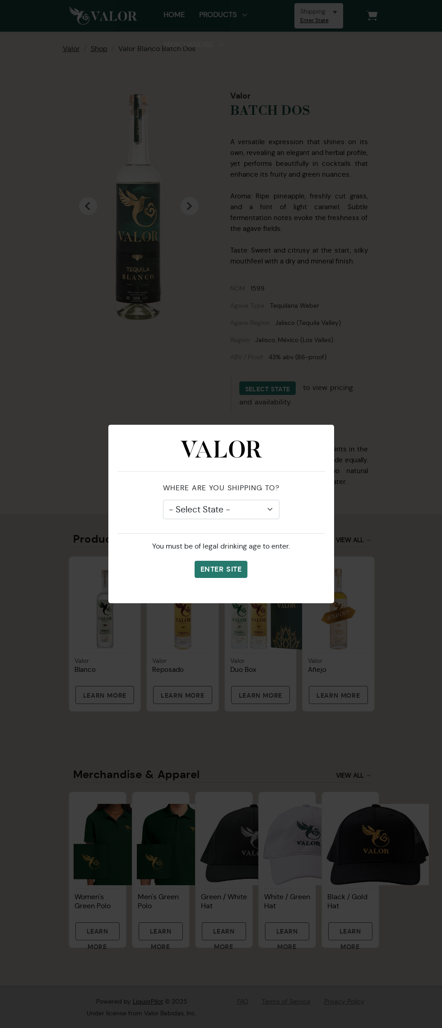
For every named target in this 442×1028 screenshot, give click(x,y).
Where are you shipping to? (221, 487)
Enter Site (221, 569)
